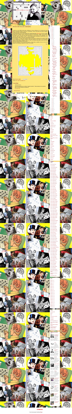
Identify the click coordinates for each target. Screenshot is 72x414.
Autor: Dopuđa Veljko (53, 174)
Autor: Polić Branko (53, 235)
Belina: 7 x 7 (52, 283)
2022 (52, 31)
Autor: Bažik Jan (53, 165)
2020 (52, 34)
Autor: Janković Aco (53, 192)
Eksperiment (52, 123)
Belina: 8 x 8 (23, 80)
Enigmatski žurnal (53, 126)
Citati (51, 119)
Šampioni (52, 159)
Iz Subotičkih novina (54, 69)
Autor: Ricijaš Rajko (53, 244)
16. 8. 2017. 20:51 (17, 88)
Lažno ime (53, 59)
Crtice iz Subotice (54, 58)
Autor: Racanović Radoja (54, 238)
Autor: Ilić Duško (53, 186)
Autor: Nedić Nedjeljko (54, 226)
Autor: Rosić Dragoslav (54, 245)
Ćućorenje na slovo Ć (56, 350)
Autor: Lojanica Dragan (54, 211)
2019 (52, 35)
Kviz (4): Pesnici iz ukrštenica (56, 402)
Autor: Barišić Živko (53, 164)
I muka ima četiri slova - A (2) (56, 378)
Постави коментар (17, 90)
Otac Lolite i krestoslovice (54, 71)
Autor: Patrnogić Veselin (54, 229)
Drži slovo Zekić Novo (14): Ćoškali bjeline (54, 61)
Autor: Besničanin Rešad (54, 167)
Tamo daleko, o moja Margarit (56, 335)
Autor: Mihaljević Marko (54, 217)
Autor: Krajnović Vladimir (54, 201)
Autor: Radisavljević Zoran (54, 241)
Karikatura (52, 131)
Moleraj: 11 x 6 (53, 290)
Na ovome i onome (53, 78)
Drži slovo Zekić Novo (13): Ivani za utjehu (54, 64)
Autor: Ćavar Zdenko (53, 263)
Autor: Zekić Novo (18, 80)
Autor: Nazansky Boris (54, 223)
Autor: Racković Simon (54, 239)
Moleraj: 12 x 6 (53, 293)
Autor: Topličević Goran (54, 254)
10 (52, 42)
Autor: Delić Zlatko (53, 171)
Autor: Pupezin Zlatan (53, 236)
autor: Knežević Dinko (53, 275)
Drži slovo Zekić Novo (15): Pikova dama (54, 53)
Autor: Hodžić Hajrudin (54, 183)
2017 (52, 38)
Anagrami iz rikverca (56, 394)
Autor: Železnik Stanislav (54, 269)
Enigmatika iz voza (54, 56)
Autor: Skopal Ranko (53, 248)
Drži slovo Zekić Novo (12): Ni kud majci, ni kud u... (54, 81)
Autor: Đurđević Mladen (54, 266)
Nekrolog (52, 144)
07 (52, 98)
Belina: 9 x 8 (52, 287)
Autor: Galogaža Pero (53, 180)
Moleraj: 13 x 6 (53, 296)
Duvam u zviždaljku (53, 120)
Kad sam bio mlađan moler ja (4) (54, 96)
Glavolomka (52, 129)
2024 (52, 29)
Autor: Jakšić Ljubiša (53, 189)
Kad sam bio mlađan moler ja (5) (54, 85)
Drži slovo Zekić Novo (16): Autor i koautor (54, 49)
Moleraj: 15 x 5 (53, 299)
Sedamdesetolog (53, 150)
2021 (52, 33)
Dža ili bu (55, 356)
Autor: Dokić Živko (53, 173)
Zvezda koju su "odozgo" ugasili (54, 67)
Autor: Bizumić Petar (53, 168)
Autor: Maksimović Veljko (54, 214)
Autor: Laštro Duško (53, 208)
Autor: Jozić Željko (53, 198)
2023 (52, 30)
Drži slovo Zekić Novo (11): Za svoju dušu (54, 93)
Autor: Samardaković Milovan (54, 247)
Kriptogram (52, 317)
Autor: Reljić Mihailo (53, 242)
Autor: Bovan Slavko (53, 170)
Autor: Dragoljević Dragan (54, 176)
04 (52, 102)
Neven (51, 147)
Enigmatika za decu (53, 125)
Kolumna (52, 132)
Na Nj (55, 342)
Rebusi (51, 313)
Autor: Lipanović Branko (54, 210)
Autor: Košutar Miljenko (54, 199)
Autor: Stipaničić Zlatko (54, 251)
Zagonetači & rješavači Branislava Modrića (54, 327)
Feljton (51, 128)
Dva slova (52, 122)
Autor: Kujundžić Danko (54, 204)
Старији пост (45, 94)
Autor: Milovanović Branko (54, 220)
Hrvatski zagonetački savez (54, 320)
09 (52, 43)
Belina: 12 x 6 (52, 281)
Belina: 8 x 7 (52, 284)
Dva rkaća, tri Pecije (54, 76)
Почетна (30, 94)
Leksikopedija (52, 141)
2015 (52, 109)
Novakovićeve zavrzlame (54, 316)
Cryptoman (52, 319)
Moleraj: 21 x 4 (53, 305)
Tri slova (52, 153)
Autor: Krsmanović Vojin (54, 202)
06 (52, 99)
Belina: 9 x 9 (52, 289)
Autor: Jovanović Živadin (54, 195)
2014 (52, 110)
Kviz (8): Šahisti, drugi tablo (54, 91)
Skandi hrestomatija (54, 46)
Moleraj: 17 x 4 (53, 302)
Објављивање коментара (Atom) (33, 97)
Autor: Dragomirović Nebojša (54, 177)
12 (52, 39)
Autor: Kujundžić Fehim (54, 205)
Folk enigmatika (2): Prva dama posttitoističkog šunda (54, 87)
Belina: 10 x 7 (52, 280)
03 (52, 103)
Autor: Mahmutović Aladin (54, 213)
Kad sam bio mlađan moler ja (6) (54, 74)
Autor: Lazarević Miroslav (54, 207)
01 (52, 106)
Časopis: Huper (53, 156)
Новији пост (15, 94)
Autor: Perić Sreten (53, 232)
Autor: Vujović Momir (53, 257)
